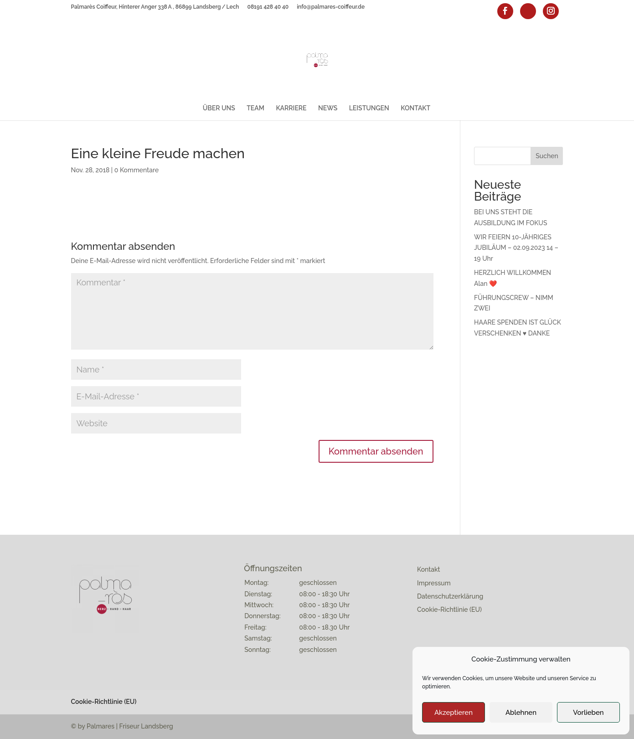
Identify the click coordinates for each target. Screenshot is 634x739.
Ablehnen (520, 712)
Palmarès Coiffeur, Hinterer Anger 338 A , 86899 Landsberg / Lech (155, 7)
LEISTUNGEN (369, 108)
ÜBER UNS (219, 108)
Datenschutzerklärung (450, 596)
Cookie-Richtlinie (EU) (449, 609)
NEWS (327, 108)
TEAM (255, 108)
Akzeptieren (453, 712)
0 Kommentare (136, 170)
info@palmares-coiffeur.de (331, 7)
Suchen (547, 156)
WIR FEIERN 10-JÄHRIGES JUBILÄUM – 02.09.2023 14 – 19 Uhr (516, 248)
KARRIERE (291, 108)
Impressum (434, 583)
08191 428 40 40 (268, 7)
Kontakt (428, 569)
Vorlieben (588, 712)
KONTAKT (415, 108)
